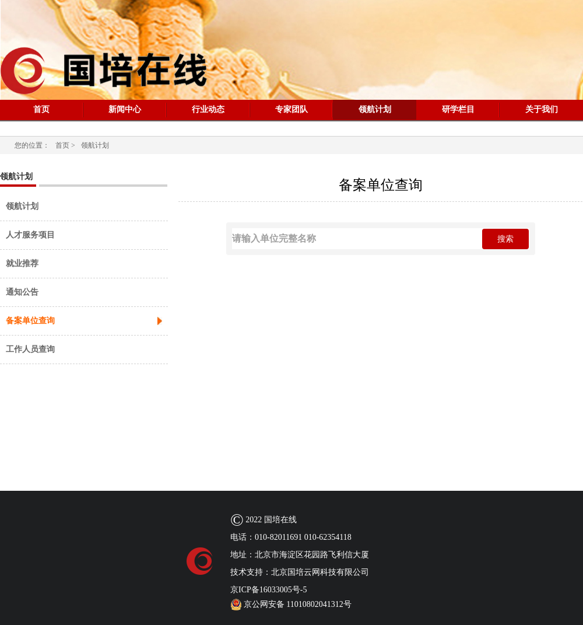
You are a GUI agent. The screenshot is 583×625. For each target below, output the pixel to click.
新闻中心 (124, 109)
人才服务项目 (30, 235)
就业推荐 (22, 263)
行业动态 (208, 109)
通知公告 (22, 292)
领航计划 (375, 109)
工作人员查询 (30, 349)
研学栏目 (458, 109)
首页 (41, 109)
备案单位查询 (30, 320)
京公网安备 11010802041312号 (291, 604)
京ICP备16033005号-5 (268, 589)
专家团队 (291, 109)
